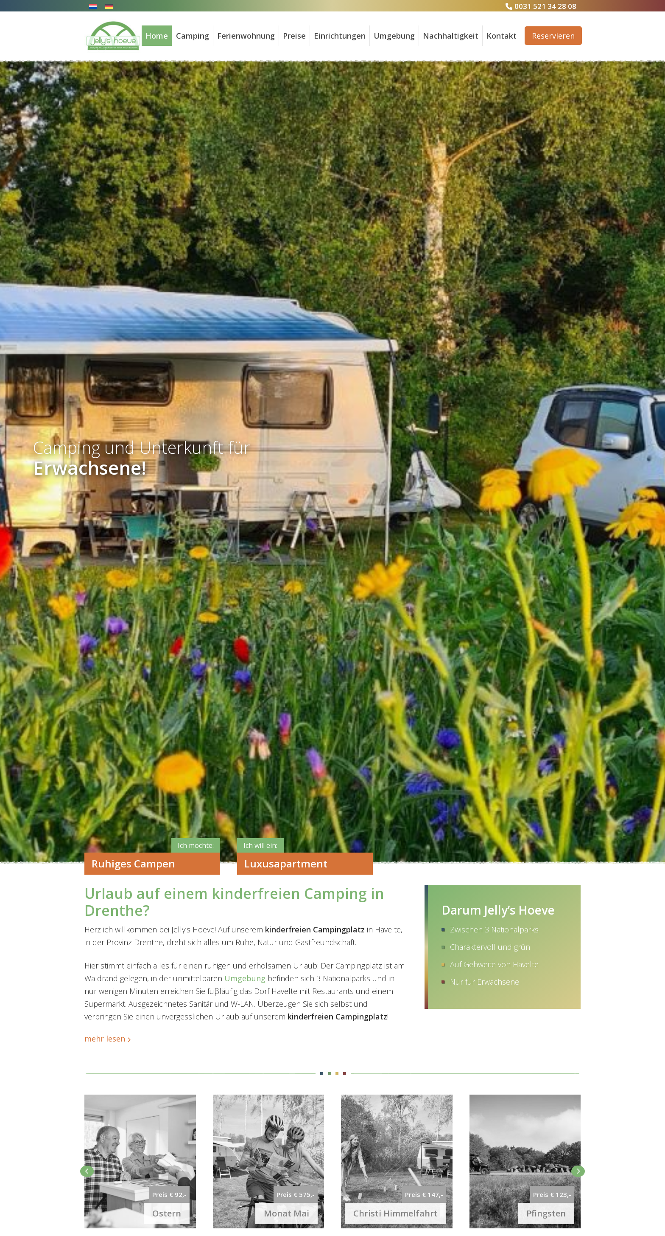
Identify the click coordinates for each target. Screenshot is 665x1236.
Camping (192, 36)
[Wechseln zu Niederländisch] (93, 5)
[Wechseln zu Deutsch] (109, 5)
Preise (294, 36)
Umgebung (394, 36)
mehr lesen (104, 1038)
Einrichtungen (340, 36)
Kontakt (501, 36)
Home (156, 36)
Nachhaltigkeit (450, 36)
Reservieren (553, 36)
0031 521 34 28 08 (545, 6)
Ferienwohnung (246, 36)
